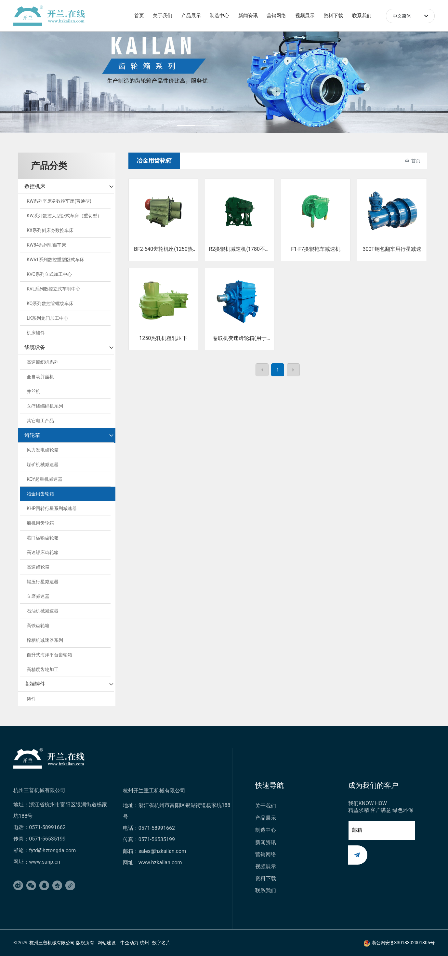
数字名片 (161, 942)
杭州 (144, 942)
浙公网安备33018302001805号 (403, 942)
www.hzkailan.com (160, 862)
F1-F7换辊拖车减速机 (315, 249)
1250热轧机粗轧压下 (163, 338)
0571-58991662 (47, 827)
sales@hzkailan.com (162, 851)
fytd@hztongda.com (52, 850)
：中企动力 (127, 942)
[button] (198, 125)
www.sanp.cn (44, 862)
